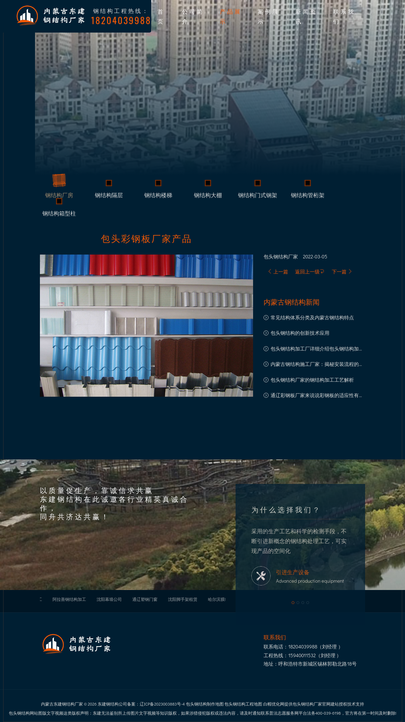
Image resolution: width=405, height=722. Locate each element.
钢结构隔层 (109, 196)
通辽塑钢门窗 (145, 599)
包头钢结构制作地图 (205, 704)
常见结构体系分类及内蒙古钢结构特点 (312, 317)
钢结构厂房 (59, 196)
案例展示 (269, 16)
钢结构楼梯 (158, 196)
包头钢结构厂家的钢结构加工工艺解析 (312, 379)
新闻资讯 (306, 16)
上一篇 (277, 271)
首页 (161, 16)
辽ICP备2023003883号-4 (162, 704)
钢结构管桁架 (307, 196)
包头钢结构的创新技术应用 (300, 332)
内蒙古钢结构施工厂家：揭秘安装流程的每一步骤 (317, 365)
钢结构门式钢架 (257, 196)
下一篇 (342, 271)
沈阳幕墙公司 (109, 599)
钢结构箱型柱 (59, 214)
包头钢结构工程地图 (243, 704)
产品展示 (231, 16)
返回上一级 (309, 271)
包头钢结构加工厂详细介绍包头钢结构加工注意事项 (317, 349)
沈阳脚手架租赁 (182, 599)
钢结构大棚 (208, 196)
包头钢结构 (276, 257)
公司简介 (193, 16)
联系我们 (344, 16)
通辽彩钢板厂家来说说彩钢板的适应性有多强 (317, 396)
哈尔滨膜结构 (220, 599)
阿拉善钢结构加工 (69, 599)
